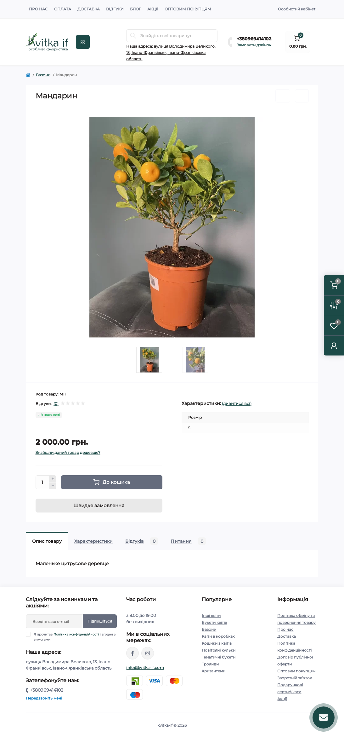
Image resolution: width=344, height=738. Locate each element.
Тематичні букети (218, 657)
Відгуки (115, 9)
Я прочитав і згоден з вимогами (75, 636)
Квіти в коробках (218, 636)
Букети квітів (214, 622)
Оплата (62, 9)
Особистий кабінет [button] (296, 9)
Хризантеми (213, 671)
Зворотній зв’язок (294, 678)
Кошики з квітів (217, 643)
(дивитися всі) (236, 403)
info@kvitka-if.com (145, 667)
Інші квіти (211, 615)
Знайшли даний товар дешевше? (68, 452)
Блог (135, 9)
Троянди (210, 664)
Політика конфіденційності (76, 634)
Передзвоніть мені (44, 698)
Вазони (43, 75)
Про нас (38, 9)
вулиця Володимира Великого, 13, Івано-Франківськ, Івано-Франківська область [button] (171, 52)
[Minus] (52, 486)
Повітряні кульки (218, 650)
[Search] (133, 35)
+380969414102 (254, 39)
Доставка (88, 9)
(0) (56, 403)
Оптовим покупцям (188, 9)
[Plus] (52, 478)
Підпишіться (99, 621)
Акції (152, 9)
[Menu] (83, 42)
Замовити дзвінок (254, 45)
